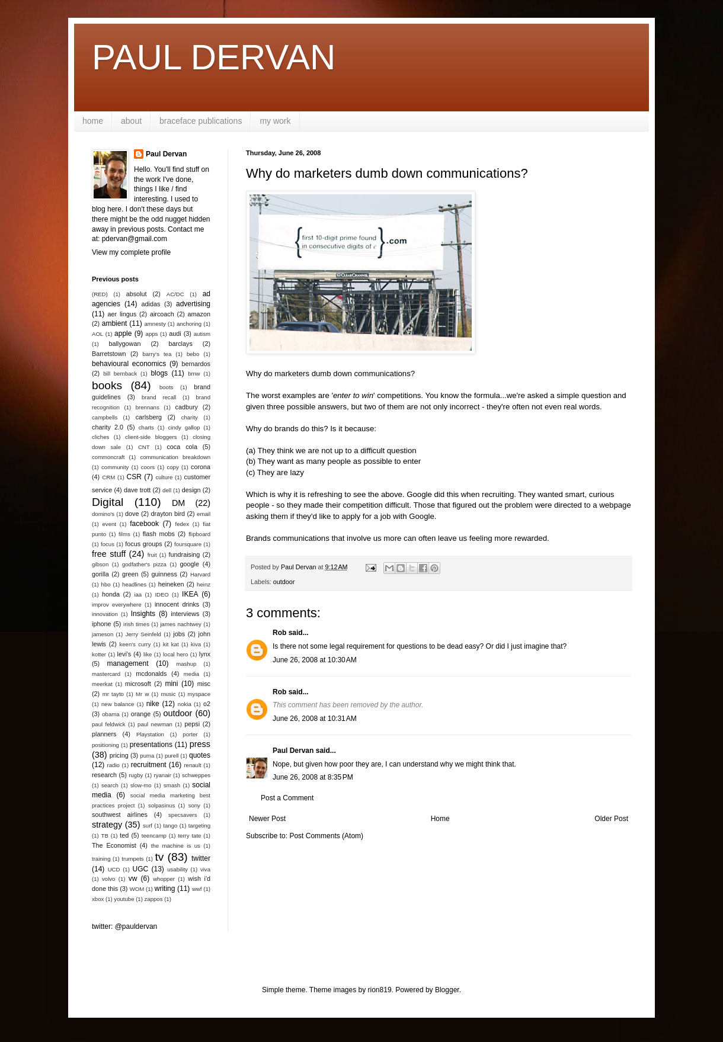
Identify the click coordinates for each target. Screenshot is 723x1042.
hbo (106, 584)
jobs (179, 633)
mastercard (106, 674)
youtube (124, 899)
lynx (204, 654)
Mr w (142, 694)
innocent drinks (177, 604)
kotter (99, 654)
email (203, 514)
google (189, 564)
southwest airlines (120, 814)
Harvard (200, 574)
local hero (175, 654)
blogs (159, 373)
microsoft (138, 683)
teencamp (154, 835)
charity (189, 417)
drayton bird (168, 513)
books (107, 385)
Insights (143, 614)
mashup (186, 664)
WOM (137, 889)
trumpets (132, 858)
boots (166, 387)
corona (200, 466)
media (191, 674)
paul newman (154, 724)
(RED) (100, 294)
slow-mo (141, 785)
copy (172, 467)
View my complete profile (131, 252)
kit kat (171, 644)
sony (194, 805)
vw (133, 878)
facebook (144, 524)
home (92, 121)
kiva (196, 644)
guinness (164, 574)
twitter (200, 858)
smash (172, 785)
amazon (199, 314)
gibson (100, 564)
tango (170, 825)
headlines (134, 584)
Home (440, 819)
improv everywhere (117, 604)
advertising (193, 304)
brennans (147, 407)
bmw (194, 373)
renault (192, 765)
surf (147, 825)
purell (171, 755)
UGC (141, 869)
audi (175, 333)
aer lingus (122, 314)
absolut (136, 293)
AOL (97, 334)
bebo (193, 354)
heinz (203, 584)
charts (146, 427)
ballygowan (124, 343)
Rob (279, 633)
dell (166, 490)
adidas (151, 303)
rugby (136, 775)
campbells (104, 417)
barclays (181, 343)
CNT (144, 447)
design (191, 489)
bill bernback (120, 373)
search (110, 785)
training (101, 858)
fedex (181, 524)
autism (202, 334)
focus (107, 544)
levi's (124, 654)
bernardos (195, 363)
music (168, 694)
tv (159, 857)
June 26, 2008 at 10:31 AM (315, 718)
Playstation (150, 734)
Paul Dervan (293, 750)
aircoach (162, 314)
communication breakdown (175, 457)
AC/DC (175, 294)
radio (113, 765)
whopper (164, 879)
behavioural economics (129, 364)
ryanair (162, 775)
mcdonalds (151, 673)
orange (141, 713)
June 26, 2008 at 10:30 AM (315, 660)
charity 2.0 (107, 427)
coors (148, 467)
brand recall (159, 397)
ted (124, 835)
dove (132, 513)
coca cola (182, 446)
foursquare (187, 544)
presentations (151, 744)
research (104, 774)
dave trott (137, 489)
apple (123, 333)
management (128, 663)
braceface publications (200, 121)
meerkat (102, 684)
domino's (103, 514)
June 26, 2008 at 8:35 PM (313, 777)
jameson (102, 634)
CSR (134, 477)
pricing (119, 755)
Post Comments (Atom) (326, 836)
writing (165, 888)
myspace (199, 694)
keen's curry (135, 644)
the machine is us (175, 845)
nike (152, 704)
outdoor (284, 581)
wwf (197, 889)
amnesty (155, 323)
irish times (136, 624)
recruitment (149, 765)
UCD (114, 869)
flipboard (199, 534)
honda (111, 594)
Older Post (611, 819)
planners (104, 734)
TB (104, 835)
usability (177, 869)
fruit (152, 555)
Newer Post (267, 819)
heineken (171, 584)
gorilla (100, 574)
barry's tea (156, 354)
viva (205, 869)
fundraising (184, 554)
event (109, 524)
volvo (108, 879)
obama (110, 714)
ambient (114, 323)
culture (163, 477)
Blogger (447, 990)
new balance (117, 704)
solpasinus (161, 805)
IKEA (190, 594)
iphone (101, 623)
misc (203, 683)
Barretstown (109, 353)
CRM (108, 477)
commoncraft (108, 457)
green (130, 574)
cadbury (186, 407)
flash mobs (159, 533)
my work (275, 121)
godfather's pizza (144, 564)
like (147, 654)
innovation (105, 614)
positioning (105, 745)
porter (190, 734)
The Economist (114, 845)
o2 (206, 703)
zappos (154, 899)
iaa (138, 594)
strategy (107, 824)
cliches (100, 437)
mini (171, 683)
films (124, 534)
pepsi (192, 723)
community (115, 467)
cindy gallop (184, 427)
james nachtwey (180, 624)
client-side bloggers (151, 437)
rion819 (380, 990)
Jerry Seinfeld (143, 634)
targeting (199, 825)
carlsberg (149, 417)
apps (152, 334)
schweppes (196, 775)
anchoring (189, 323)
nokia (184, 704)
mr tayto (113, 694)
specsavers (182, 815)
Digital (107, 502)
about (131, 121)
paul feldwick (109, 724)
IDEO (161, 594)
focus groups (143, 543)
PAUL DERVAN (213, 57)
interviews (185, 613)
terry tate (189, 835)
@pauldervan (136, 926)
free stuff (109, 554)
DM (178, 503)
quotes (199, 755)
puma (147, 755)
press (200, 744)
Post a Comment (287, 798)
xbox (98, 899)
